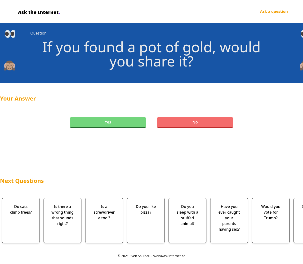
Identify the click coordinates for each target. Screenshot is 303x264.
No (195, 122)
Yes (108, 122)
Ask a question (274, 11)
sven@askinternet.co (169, 256)
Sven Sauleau (140, 256)
